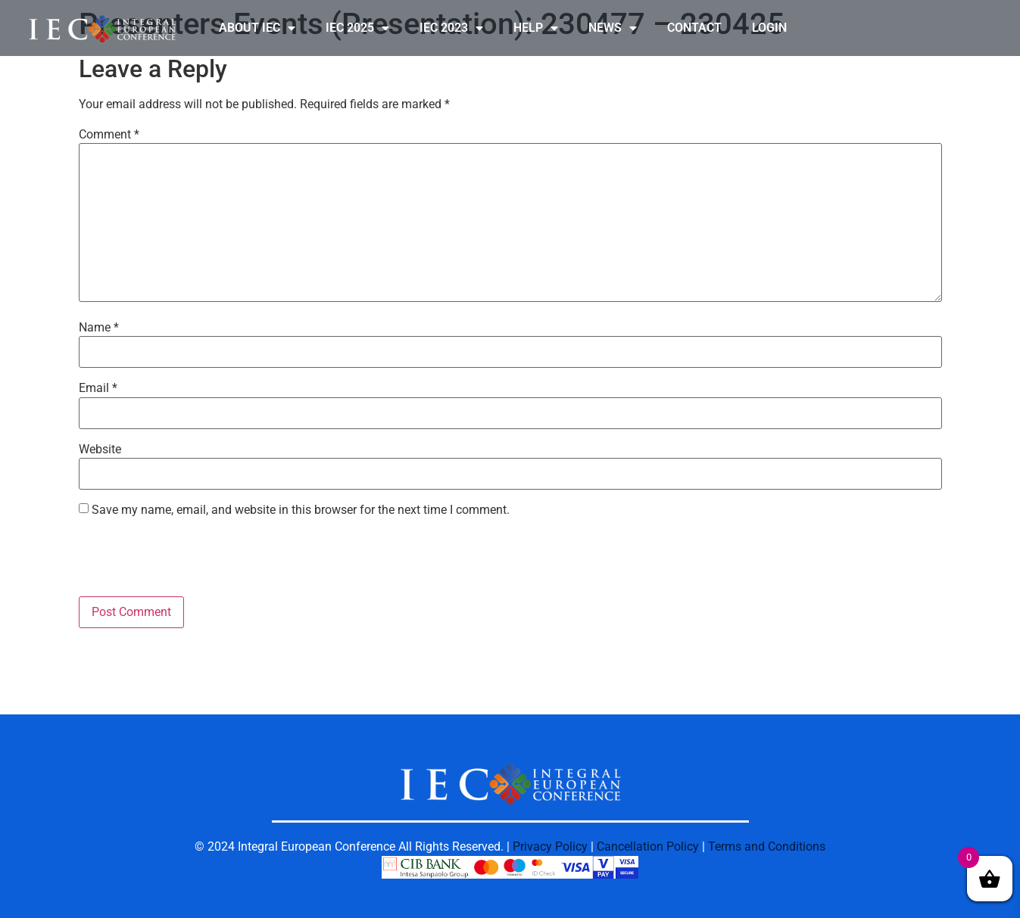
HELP (535, 28)
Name (99, 328)
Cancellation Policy (648, 846)
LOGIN (769, 27)
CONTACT (694, 27)
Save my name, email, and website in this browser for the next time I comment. (301, 510)
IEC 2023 (451, 28)
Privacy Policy (550, 846)
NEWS (612, 28)
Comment (109, 135)
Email (98, 388)
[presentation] (194, 559)
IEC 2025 (357, 28)
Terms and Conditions (766, 846)
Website (100, 449)
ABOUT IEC (257, 28)
